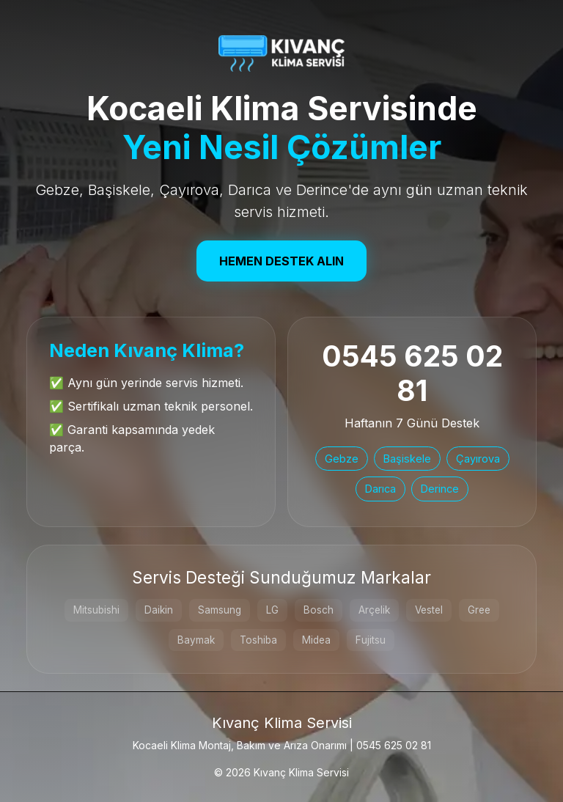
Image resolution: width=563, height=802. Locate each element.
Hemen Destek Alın (281, 261)
